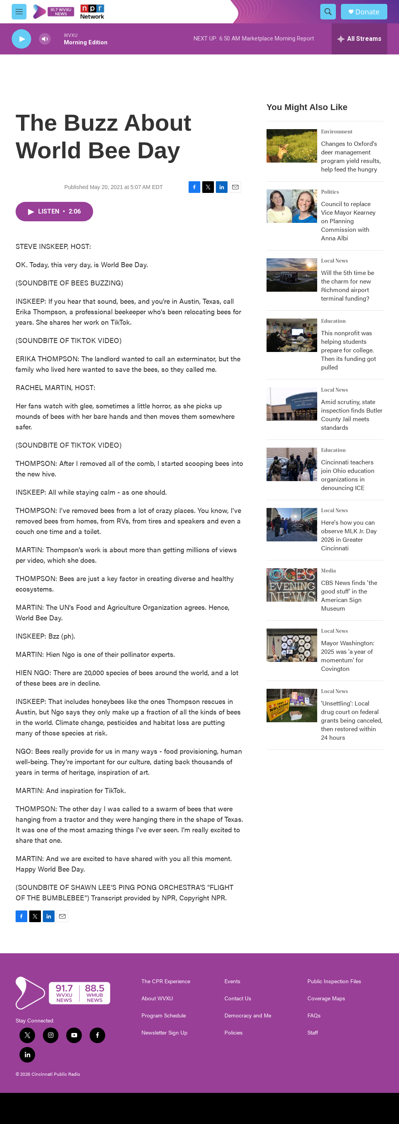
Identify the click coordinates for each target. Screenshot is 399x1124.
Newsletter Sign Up (164, 1032)
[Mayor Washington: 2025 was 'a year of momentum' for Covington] (292, 645)
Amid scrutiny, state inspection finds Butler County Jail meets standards (352, 414)
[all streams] (359, 38)
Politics (330, 192)
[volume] (44, 39)
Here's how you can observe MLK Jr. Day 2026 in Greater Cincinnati (349, 535)
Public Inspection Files (334, 981)
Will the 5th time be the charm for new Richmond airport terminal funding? (347, 285)
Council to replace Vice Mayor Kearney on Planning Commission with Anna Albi (348, 220)
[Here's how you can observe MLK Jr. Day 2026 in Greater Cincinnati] (292, 524)
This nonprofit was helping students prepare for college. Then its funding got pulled (348, 349)
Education (333, 321)
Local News (334, 261)
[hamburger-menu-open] (19, 11)
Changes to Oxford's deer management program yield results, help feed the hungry (351, 156)
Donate (367, 12)
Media (328, 571)
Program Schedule (163, 1015)
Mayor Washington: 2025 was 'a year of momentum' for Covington (347, 655)
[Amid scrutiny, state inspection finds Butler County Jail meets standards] (292, 404)
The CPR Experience (165, 981)
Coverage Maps (326, 998)
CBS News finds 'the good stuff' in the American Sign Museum (349, 595)
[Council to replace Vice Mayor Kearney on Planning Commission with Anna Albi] (292, 206)
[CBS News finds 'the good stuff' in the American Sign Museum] (292, 585)
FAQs (314, 1015)
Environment (337, 132)
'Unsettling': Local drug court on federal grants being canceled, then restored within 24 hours (351, 720)
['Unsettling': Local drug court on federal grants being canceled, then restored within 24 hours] (292, 705)
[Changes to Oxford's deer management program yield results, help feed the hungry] (292, 146)
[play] (21, 39)
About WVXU (157, 998)
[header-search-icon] (328, 11)
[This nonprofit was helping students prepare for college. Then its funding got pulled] (292, 335)
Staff (312, 1032)
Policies (233, 1032)
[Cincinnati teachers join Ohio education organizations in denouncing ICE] (292, 464)
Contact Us (237, 998)
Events (232, 981)
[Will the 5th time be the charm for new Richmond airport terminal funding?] (292, 275)
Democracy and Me (247, 1015)
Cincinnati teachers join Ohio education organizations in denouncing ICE (347, 474)
